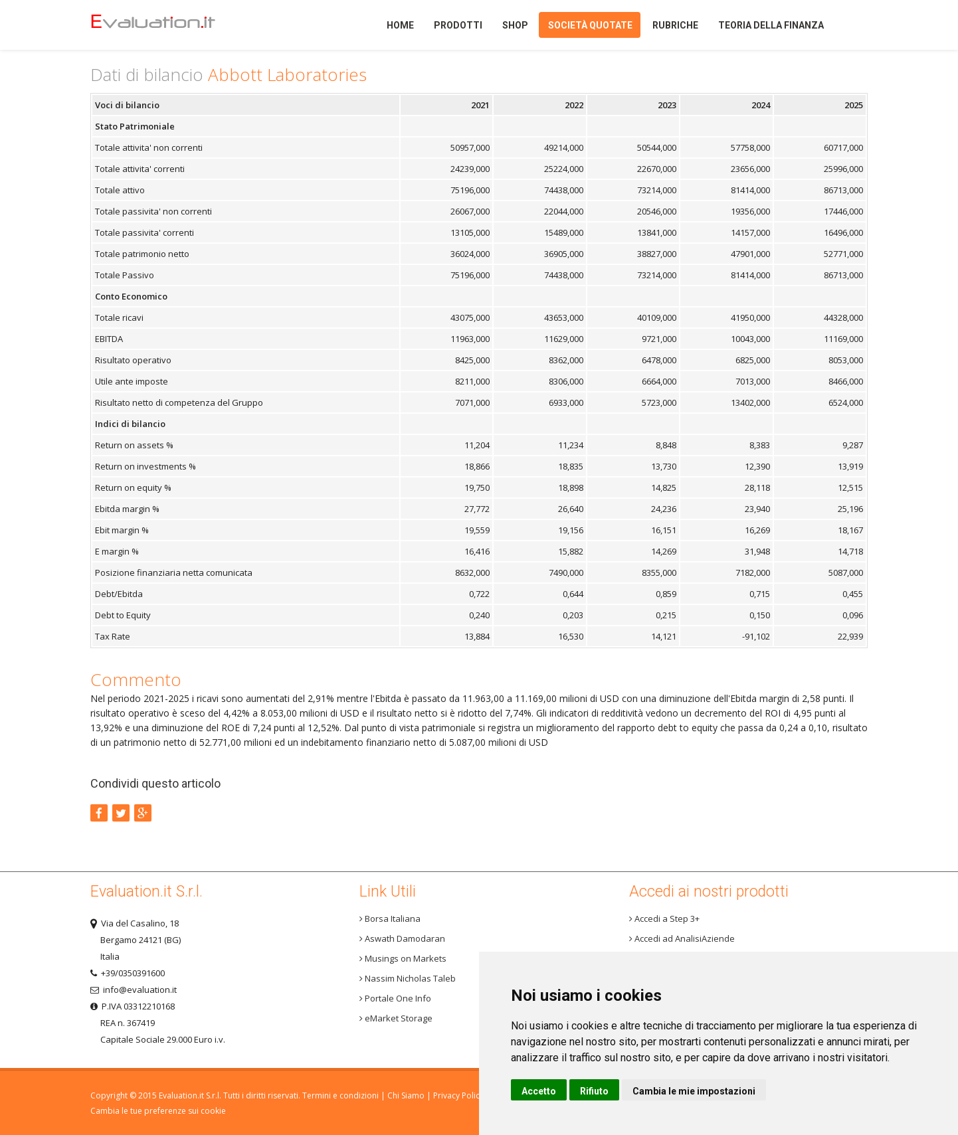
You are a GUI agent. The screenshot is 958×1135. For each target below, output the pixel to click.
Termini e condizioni (340, 1095)
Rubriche (675, 25)
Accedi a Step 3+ (664, 918)
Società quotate (590, 25)
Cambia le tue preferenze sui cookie (158, 1110)
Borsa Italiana (390, 918)
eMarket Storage (395, 1018)
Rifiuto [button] (594, 1091)
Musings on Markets (402, 958)
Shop (515, 25)
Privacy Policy (458, 1095)
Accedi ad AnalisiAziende (682, 938)
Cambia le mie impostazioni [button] (693, 1091)
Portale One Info (395, 998)
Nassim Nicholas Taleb (407, 978)
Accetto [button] (539, 1091)
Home (175, 25)
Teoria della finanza (771, 25)
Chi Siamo (406, 1095)
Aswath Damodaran (402, 938)
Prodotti (458, 25)
